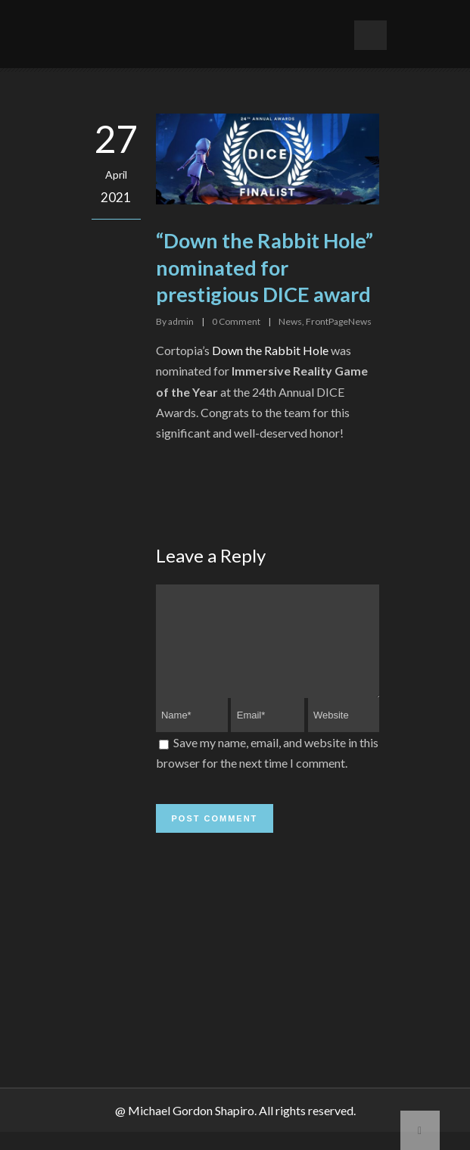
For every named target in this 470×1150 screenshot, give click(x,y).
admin (181, 321)
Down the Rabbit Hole (270, 350)
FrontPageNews (339, 321)
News (290, 321)
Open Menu (370, 35)
